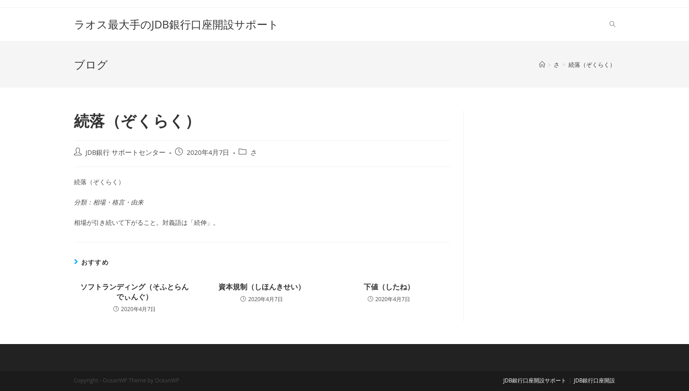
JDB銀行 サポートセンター (126, 152)
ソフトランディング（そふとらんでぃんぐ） (134, 292)
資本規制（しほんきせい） (261, 287)
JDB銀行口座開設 (594, 380)
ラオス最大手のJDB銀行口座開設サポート (176, 24)
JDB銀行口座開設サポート (535, 380)
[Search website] (612, 24)
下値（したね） (389, 287)
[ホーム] (542, 65)
